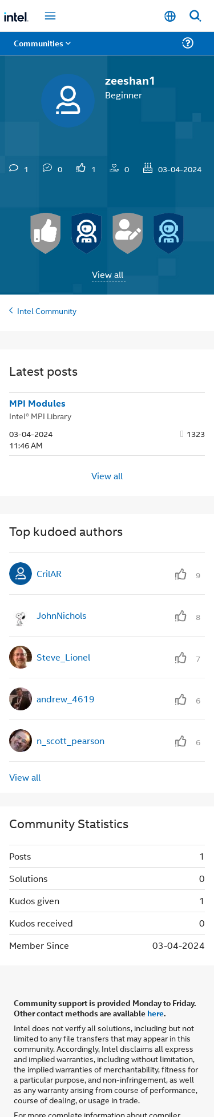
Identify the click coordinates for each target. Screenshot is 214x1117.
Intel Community (46, 310)
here (155, 1013)
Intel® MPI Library (40, 416)
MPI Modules (37, 403)
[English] (170, 15)
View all (107, 274)
